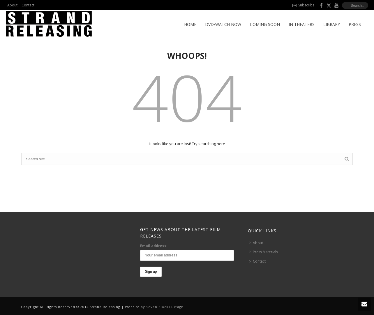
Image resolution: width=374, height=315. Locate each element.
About (256, 242)
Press (355, 24)
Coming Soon (265, 24)
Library (331, 24)
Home (190, 24)
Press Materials (263, 251)
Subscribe (303, 5)
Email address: (153, 245)
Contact (257, 261)
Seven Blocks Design (165, 307)
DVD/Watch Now (223, 24)
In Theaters (302, 24)
